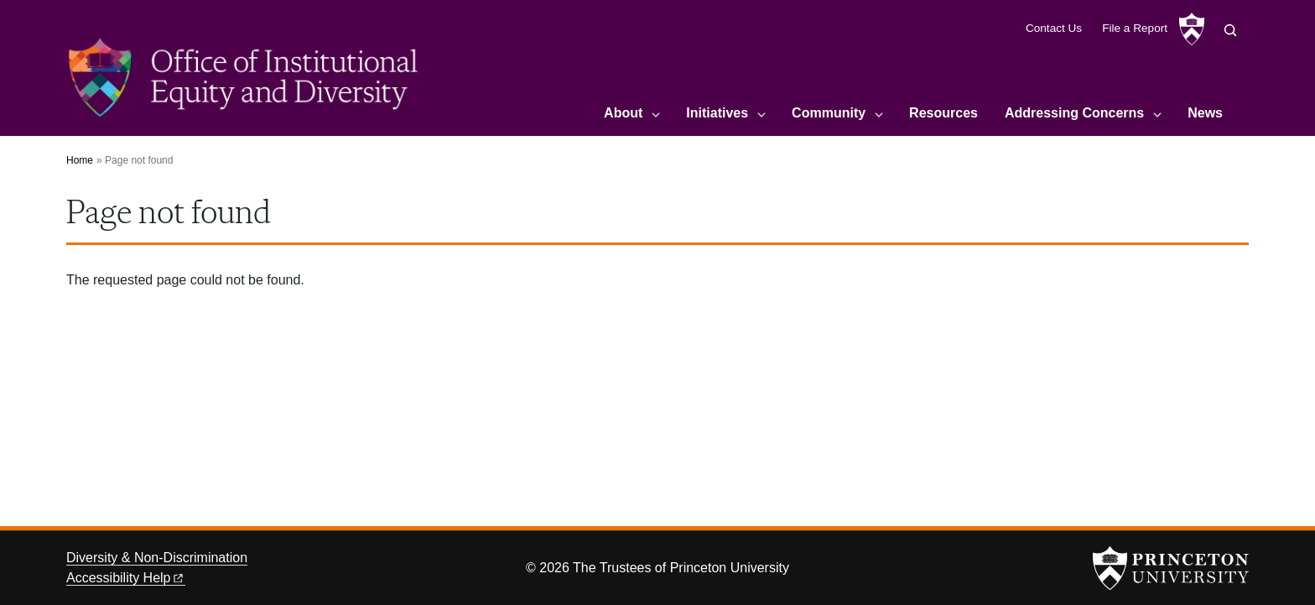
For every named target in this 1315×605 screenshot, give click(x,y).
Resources (943, 113)
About (623, 113)
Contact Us (1054, 28)
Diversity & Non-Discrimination (156, 557)
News (1205, 113)
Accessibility (125, 578)
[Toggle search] (1230, 30)
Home (79, 160)
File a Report (1134, 28)
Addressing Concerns (1074, 113)
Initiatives (717, 113)
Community (828, 113)
